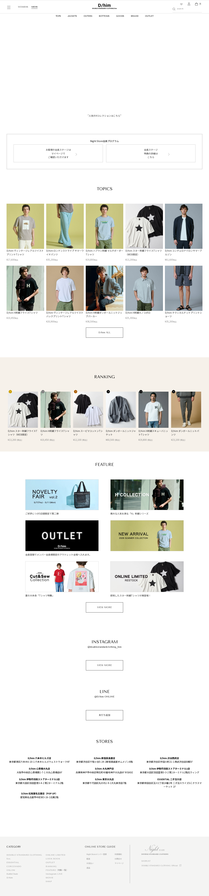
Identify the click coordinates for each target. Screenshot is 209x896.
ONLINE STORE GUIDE (100, 846)
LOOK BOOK (53, 859)
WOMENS (23, 7)
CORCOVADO (14, 866)
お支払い (90, 863)
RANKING (51, 866)
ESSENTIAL (13, 862)
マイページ (119, 863)
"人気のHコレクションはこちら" (104, 115)
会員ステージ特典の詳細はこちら (151, 153)
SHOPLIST (146, 861)
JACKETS (72, 16)
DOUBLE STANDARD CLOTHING (24, 855)
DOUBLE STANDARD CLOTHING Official (159, 866)
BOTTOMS (104, 16)
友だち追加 (104, 715)
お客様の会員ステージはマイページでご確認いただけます (58, 153)
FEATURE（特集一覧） (57, 870)
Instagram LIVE (54, 874)
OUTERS (88, 16)
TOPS (58, 16)
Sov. (9, 859)
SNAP (49, 881)
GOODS (120, 16)
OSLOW (11, 870)
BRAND (134, 16)
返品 (88, 867)
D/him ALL (104, 332)
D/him (10, 878)
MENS (34, 7)
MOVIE (49, 878)
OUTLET (149, 16)
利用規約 (118, 854)
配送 (88, 858)
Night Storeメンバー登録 (97, 854)
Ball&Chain (12, 874)
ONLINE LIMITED (55, 855)
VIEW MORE (104, 607)
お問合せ (118, 858)
